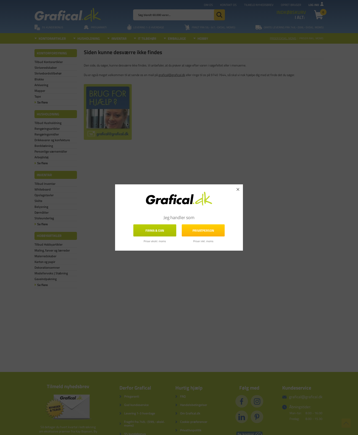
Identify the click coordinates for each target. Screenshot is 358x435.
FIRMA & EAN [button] (154, 230)
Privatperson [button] (203, 230)
